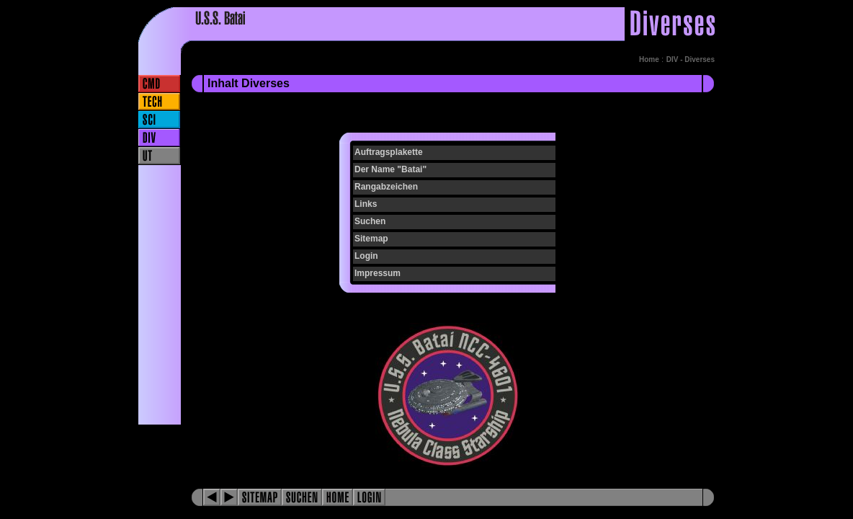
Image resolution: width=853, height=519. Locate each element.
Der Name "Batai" (390, 169)
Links (365, 204)
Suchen (369, 221)
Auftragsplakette (388, 152)
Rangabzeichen (386, 187)
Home (649, 59)
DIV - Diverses (690, 59)
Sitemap (371, 239)
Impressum (377, 273)
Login (366, 256)
